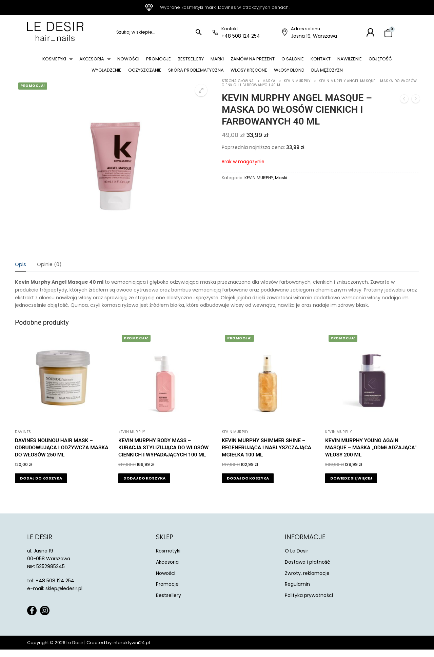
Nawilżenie (380, 60)
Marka (269, 88)
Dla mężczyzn (355, 75)
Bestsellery (204, 60)
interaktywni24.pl (131, 650)
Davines (23, 439)
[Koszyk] (388, 33)
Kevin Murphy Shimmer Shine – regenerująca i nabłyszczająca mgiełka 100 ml (266, 455)
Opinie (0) (49, 271)
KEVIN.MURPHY (297, 88)
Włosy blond (312, 75)
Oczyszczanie (153, 75)
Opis (20, 271)
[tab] (20, 272)
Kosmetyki (57, 60)
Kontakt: (230, 28)
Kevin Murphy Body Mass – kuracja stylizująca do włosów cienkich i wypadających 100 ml (163, 455)
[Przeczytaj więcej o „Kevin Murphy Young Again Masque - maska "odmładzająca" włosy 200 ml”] (351, 486)
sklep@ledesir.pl (63, 596)
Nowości (134, 60)
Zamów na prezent (272, 60)
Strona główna (238, 88)
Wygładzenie (111, 75)
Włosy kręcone (267, 75)
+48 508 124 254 (240, 36)
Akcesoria (98, 60)
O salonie (316, 60)
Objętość (74, 75)
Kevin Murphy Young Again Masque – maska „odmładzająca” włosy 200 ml (371, 455)
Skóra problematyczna (209, 75)
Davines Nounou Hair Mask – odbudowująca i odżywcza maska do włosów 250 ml (61, 455)
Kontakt (348, 60)
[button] (57, 60)
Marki (233, 60)
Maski (281, 185)
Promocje (168, 60)
